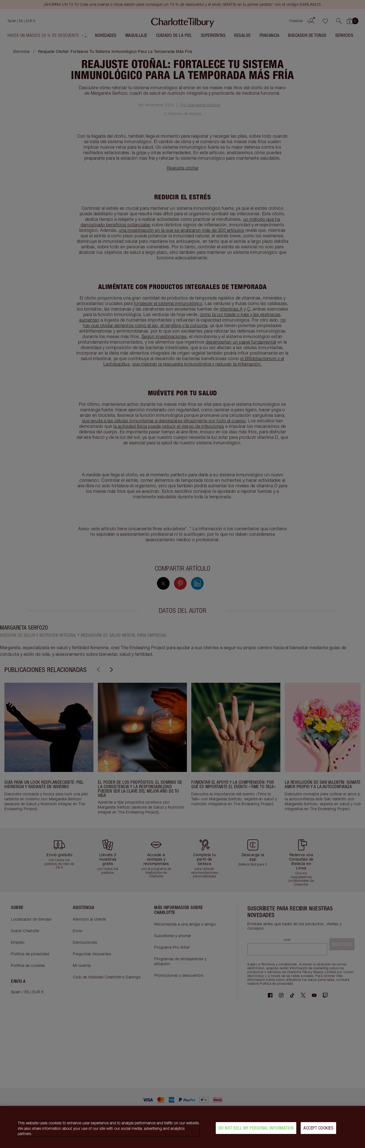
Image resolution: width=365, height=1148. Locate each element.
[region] (182, 1127)
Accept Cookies (318, 1127)
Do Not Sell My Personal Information (256, 1127)
